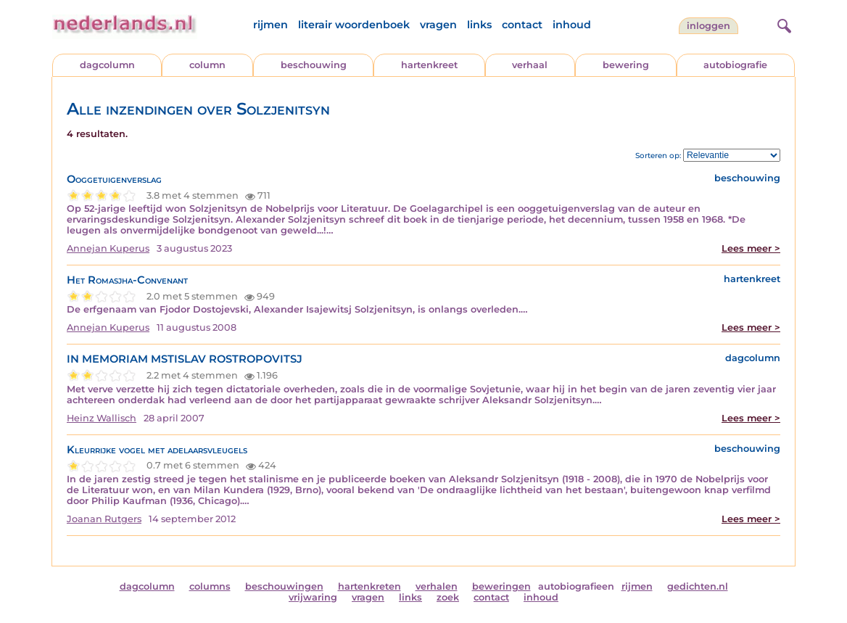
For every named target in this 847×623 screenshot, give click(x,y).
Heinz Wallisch (101, 418)
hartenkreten (369, 586)
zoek (448, 597)
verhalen (437, 586)
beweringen (501, 586)
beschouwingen (284, 586)
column (207, 64)
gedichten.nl (697, 586)
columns (210, 586)
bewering (626, 64)
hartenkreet (429, 64)
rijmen (270, 24)
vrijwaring (313, 597)
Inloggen (708, 25)
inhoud (572, 24)
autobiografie (735, 64)
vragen (438, 24)
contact (522, 24)
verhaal (530, 64)
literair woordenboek (354, 24)
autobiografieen (576, 586)
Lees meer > (751, 248)
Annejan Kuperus (108, 248)
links (479, 24)
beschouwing (314, 64)
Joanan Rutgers (104, 518)
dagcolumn (107, 64)
